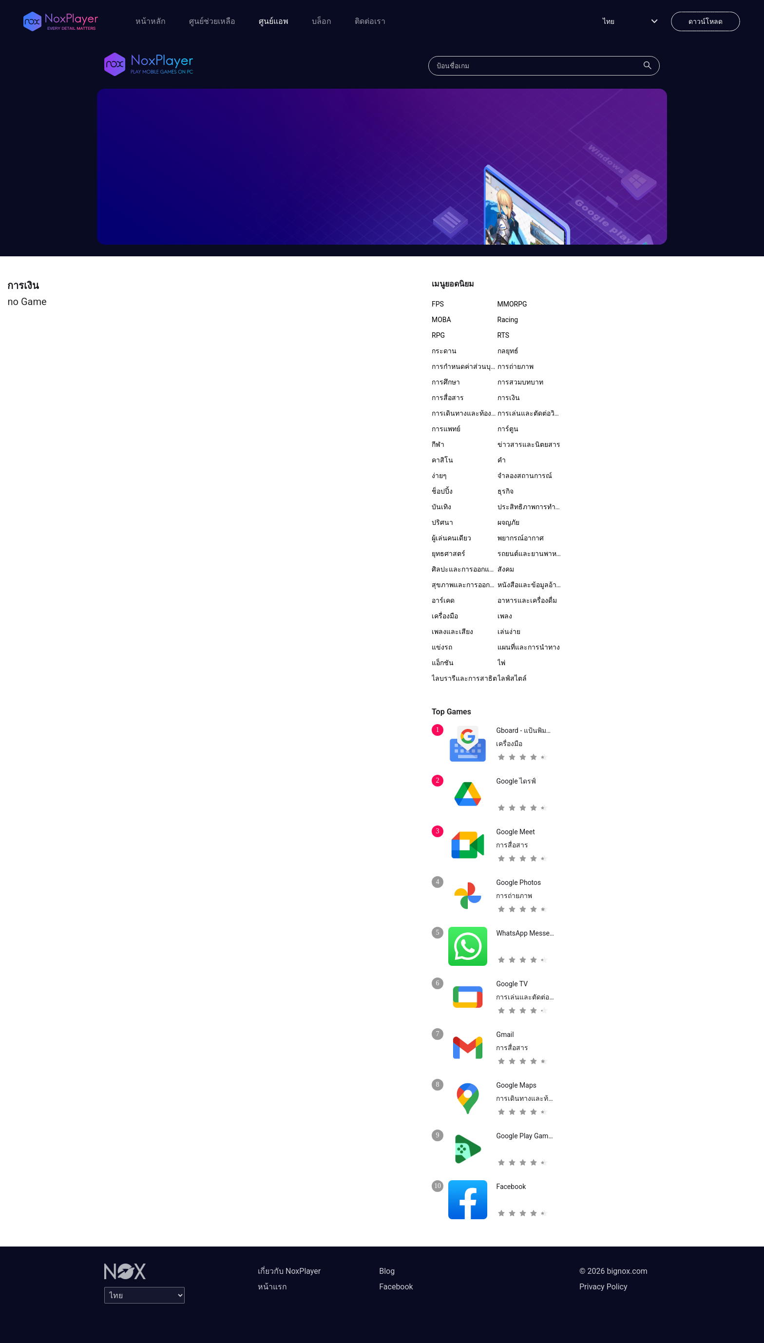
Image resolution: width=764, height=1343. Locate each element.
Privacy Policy (603, 1286)
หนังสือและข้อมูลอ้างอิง (532, 585)
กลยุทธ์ (507, 351)
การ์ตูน (507, 429)
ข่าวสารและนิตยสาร (528, 444)
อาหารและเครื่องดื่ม (527, 600)
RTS (503, 335)
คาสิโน (442, 460)
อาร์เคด (443, 600)
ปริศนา (442, 522)
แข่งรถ (442, 647)
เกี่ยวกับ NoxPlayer (289, 1271)
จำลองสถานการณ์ (524, 476)
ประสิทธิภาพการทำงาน (532, 507)
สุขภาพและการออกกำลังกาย (474, 585)
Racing (507, 320)
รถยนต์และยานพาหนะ (531, 553)
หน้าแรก (272, 1286)
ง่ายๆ (439, 476)
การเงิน (508, 398)
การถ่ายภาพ (515, 366)
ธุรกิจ (505, 491)
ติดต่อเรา (370, 21)
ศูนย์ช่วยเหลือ (212, 21)
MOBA (441, 320)
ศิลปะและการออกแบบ (465, 569)
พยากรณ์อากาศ (520, 538)
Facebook (396, 1286)
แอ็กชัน (443, 663)
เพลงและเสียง (452, 631)
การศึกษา (446, 382)
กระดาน (444, 351)
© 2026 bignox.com (613, 1271)
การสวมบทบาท (520, 382)
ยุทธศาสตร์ (448, 553)
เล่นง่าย (508, 631)
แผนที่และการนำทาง (528, 647)
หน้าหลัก (150, 21)
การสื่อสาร (448, 398)
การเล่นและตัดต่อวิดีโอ (532, 413)
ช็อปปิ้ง (442, 491)
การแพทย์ (446, 429)
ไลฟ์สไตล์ (512, 678)
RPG (438, 335)
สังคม (505, 569)
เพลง (504, 616)
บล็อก (321, 21)
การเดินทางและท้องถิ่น (466, 413)
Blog (387, 1271)
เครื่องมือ (445, 616)
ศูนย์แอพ (273, 21)
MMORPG (512, 304)
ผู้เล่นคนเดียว (451, 538)
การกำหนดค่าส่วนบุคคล (468, 366)
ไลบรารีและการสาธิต (464, 678)
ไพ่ (501, 663)
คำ (501, 460)
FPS (438, 304)
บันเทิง (441, 507)
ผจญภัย (508, 522)
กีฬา (438, 444)
